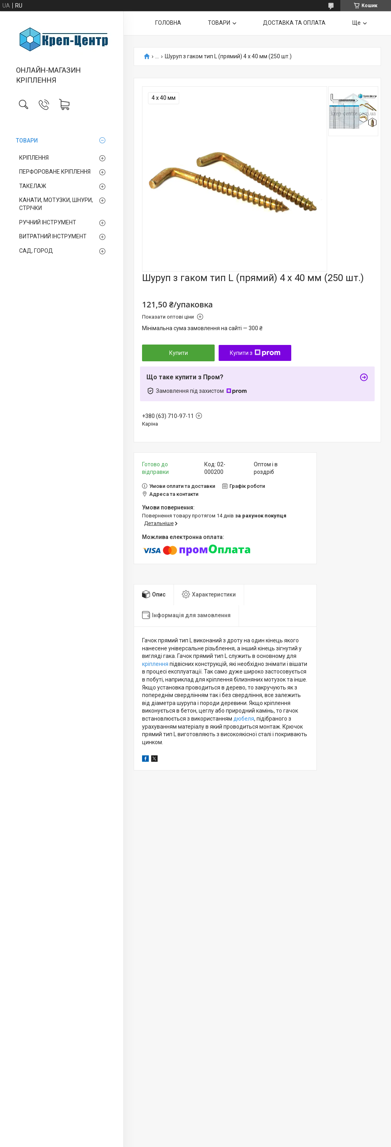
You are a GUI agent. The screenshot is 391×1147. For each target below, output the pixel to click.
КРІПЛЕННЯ (34, 158)
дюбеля (243, 718)
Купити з (255, 353)
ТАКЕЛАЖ (32, 186)
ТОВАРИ (27, 140)
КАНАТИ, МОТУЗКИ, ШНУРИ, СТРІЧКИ (56, 204)
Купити (178, 353)
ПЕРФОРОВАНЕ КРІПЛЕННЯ (55, 171)
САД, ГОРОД (36, 251)
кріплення (155, 664)
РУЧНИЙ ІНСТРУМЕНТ (47, 222)
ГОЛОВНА (168, 23)
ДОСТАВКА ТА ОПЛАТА (294, 23)
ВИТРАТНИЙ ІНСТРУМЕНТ (53, 236)
